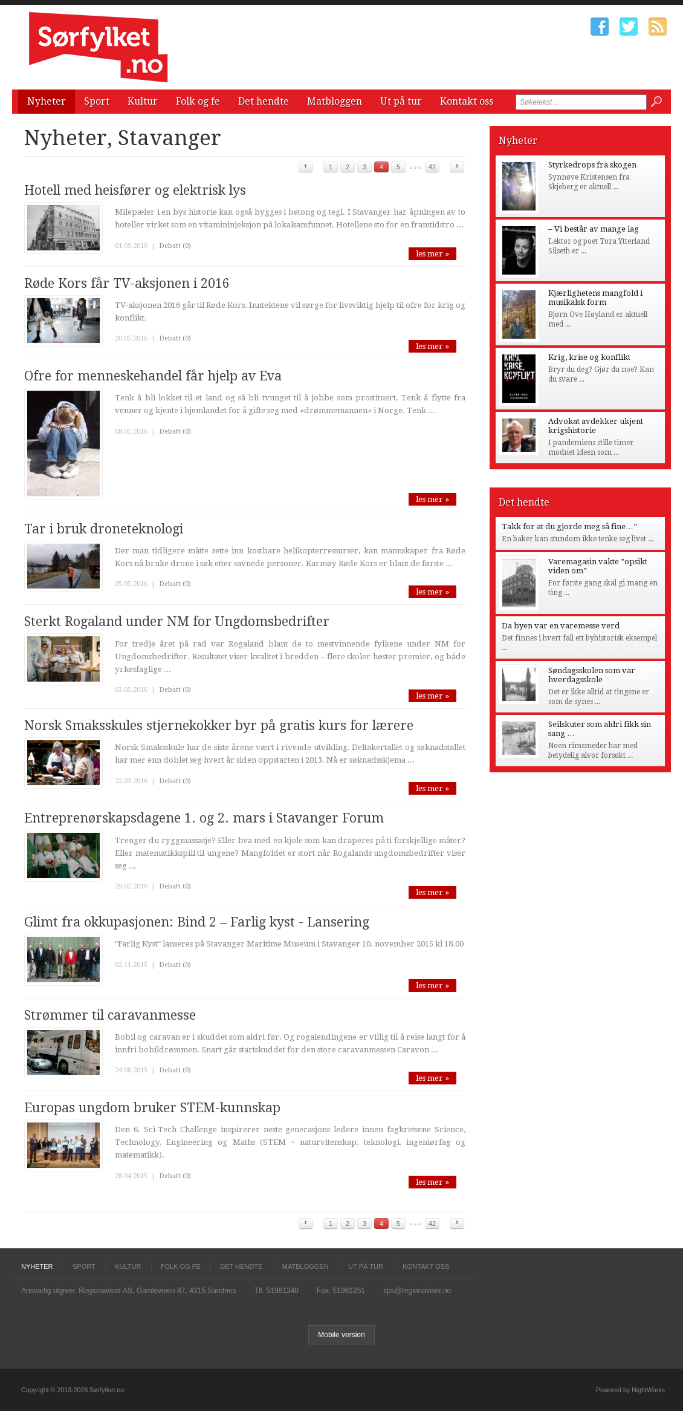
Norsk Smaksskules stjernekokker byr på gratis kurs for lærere (218, 725)
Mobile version (341, 1335)
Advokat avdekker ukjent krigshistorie (595, 426)
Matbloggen (334, 101)
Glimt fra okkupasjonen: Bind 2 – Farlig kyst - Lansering (196, 922)
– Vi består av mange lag (593, 228)
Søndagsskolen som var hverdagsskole (591, 675)
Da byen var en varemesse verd (561, 625)
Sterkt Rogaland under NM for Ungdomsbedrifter (176, 621)
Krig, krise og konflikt (589, 357)
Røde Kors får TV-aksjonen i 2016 (127, 283)
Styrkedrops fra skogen (592, 164)
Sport (96, 101)
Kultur (143, 101)
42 (432, 167)
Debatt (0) (175, 246)
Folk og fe (198, 101)
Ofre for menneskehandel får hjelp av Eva (153, 375)
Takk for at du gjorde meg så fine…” (569, 526)
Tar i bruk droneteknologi (103, 528)
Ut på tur (401, 101)
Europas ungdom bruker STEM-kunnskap (152, 1107)
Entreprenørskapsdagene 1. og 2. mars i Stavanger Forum (204, 818)
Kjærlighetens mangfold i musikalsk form (595, 297)
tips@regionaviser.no (417, 1290)
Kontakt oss (466, 101)
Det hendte (263, 101)
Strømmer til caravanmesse (110, 1015)
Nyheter (46, 101)
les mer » (432, 253)
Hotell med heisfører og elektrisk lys (135, 190)
